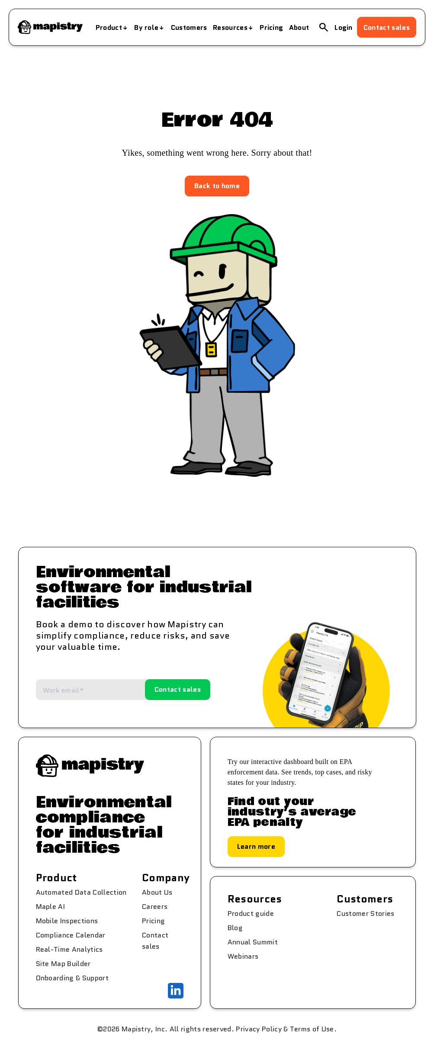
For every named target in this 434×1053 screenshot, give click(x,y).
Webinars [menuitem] (243, 956)
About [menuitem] (299, 27)
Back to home (217, 186)
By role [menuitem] (146, 27)
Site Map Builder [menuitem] (63, 964)
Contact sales (386, 27)
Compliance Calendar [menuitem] (71, 935)
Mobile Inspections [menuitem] (67, 921)
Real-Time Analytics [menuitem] (69, 949)
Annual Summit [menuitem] (253, 942)
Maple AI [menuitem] (50, 907)
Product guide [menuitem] (251, 913)
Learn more (256, 846)
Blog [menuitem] (235, 928)
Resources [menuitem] (230, 27)
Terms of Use (312, 1029)
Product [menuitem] (109, 27)
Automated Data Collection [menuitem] (81, 892)
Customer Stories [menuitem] (365, 913)
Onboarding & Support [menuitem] (72, 978)
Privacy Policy (258, 1029)
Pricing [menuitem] (271, 27)
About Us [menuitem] (157, 892)
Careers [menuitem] (154, 907)
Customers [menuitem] (189, 27)
